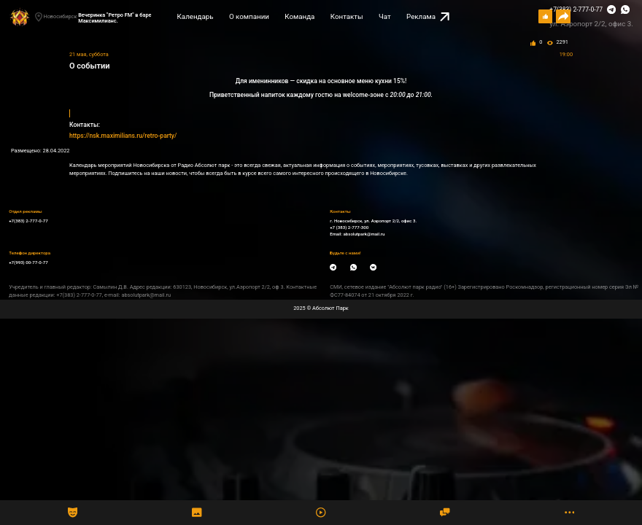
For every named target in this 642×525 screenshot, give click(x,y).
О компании (249, 16)
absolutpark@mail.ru (364, 233)
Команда (299, 16)
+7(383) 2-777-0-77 (576, 9)
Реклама (427, 17)
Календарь (195, 16)
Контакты (346, 16)
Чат (385, 16)
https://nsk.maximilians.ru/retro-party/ (123, 135)
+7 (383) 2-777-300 (349, 227)
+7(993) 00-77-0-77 (28, 262)
